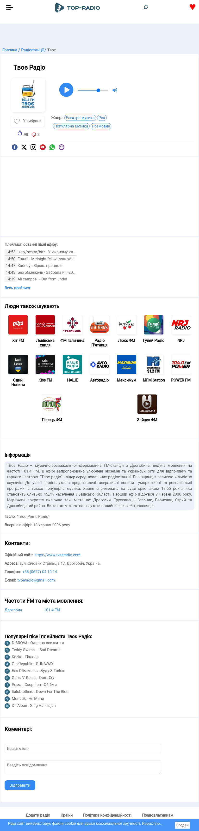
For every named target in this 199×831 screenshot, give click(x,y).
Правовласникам (157, 815)
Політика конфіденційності (107, 815)
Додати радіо (38, 815)
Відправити (20, 785)
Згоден (182, 825)
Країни (67, 815)
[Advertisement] (99, 36)
